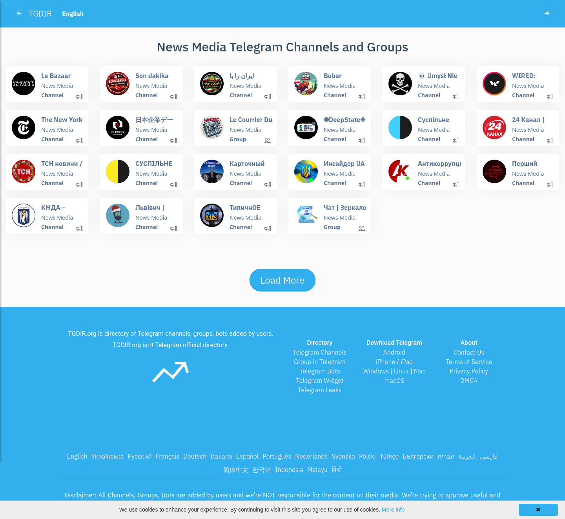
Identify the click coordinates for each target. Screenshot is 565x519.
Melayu (317, 469)
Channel (52, 95)
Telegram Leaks (320, 390)
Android (394, 352)
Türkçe (389, 456)
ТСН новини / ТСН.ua (61, 167)
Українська (107, 456)
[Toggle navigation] (547, 13)
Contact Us (469, 352)
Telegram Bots (319, 371)
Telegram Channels (319, 352)
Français (167, 456)
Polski (367, 456)
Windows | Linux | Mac (394, 371)
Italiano (221, 456)
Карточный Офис (247, 167)
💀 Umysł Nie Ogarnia (437, 79)
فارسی (488, 456)
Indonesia (289, 469)
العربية (467, 456)
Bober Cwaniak (336, 79)
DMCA (469, 380)
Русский (139, 456)
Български (418, 456)
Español (247, 456)
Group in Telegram (320, 362)
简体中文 (235, 469)
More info (393, 509)
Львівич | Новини (149, 211)
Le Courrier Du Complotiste (251, 123)
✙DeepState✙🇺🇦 (344, 123)
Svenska (343, 456)
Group (238, 139)
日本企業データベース (154, 123)
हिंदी (337, 469)
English (77, 456)
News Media (57, 85)
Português (276, 456)
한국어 (261, 469)
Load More (282, 280)
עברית (445, 456)
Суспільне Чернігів (433, 123)
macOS (394, 380)
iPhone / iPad (394, 362)
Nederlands (311, 456)
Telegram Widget (320, 380)
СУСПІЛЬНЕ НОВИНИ (153, 167)
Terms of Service (469, 362)
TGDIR (40, 13)
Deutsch (194, 456)
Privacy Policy (469, 371)
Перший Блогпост (526, 167)
